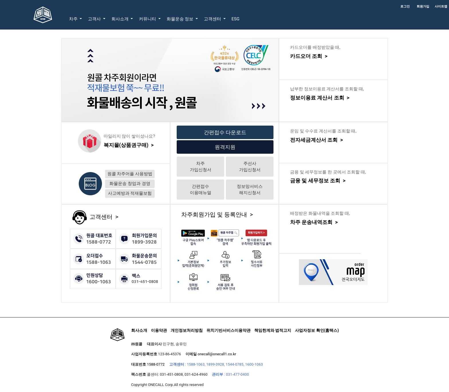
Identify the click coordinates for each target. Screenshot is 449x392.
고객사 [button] (95, 19)
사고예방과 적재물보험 (130, 193)
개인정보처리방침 (187, 330)
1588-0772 (156, 364)
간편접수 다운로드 (225, 132)
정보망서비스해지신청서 (250, 190)
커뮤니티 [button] (148, 19)
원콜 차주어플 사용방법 (129, 173)
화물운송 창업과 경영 (129, 183)
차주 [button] (74, 19)
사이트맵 (441, 6)
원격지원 (225, 147)
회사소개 (139, 330)
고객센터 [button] (213, 19)
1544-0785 (234, 364)
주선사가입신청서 (250, 167)
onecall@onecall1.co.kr (217, 354)
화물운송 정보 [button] (180, 19)
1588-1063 (195, 364)
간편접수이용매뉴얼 (200, 190)
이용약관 (159, 330)
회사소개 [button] (120, 19)
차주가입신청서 (200, 167)
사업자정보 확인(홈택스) (317, 330)
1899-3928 (215, 364)
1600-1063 (254, 364)
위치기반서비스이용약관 (228, 330)
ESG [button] (236, 19)
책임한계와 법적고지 (272, 330)
